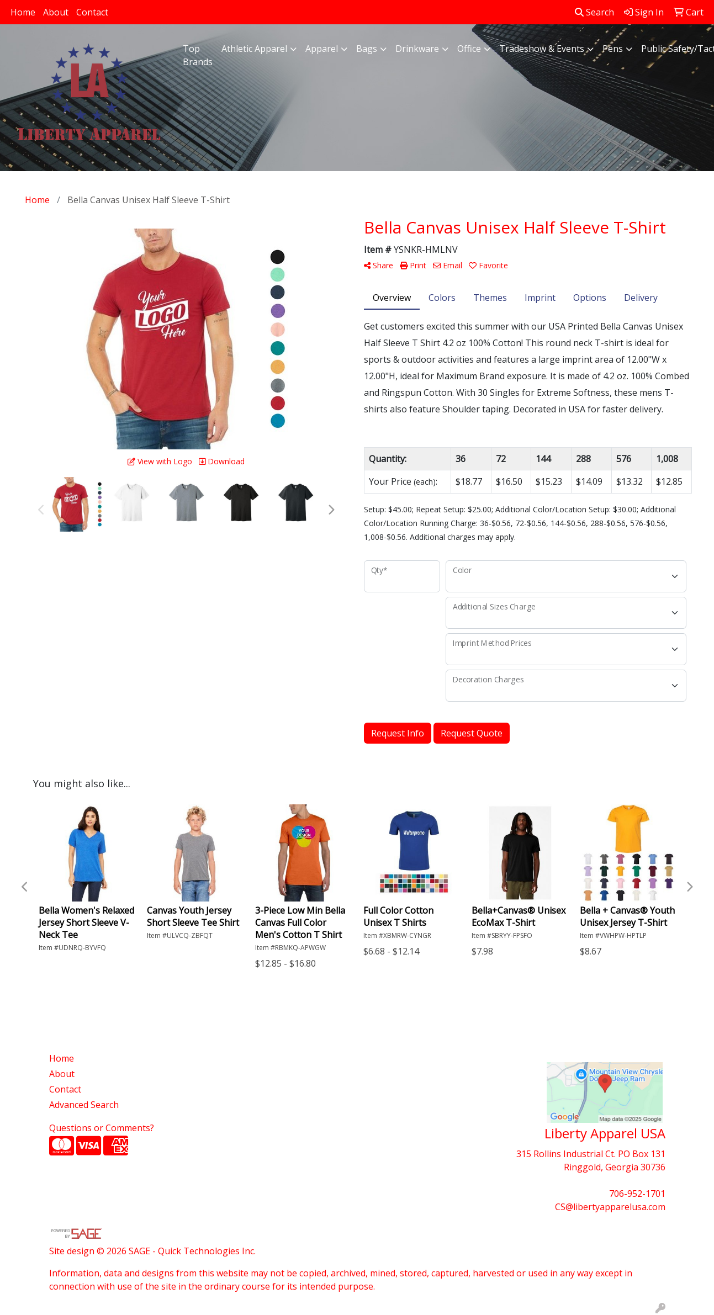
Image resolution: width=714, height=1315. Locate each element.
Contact (92, 12)
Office (469, 49)
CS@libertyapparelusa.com (610, 1207)
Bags (366, 49)
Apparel (321, 49)
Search (594, 12)
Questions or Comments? (101, 1128)
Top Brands (198, 55)
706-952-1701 (637, 1193)
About (55, 12)
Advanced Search (84, 1105)
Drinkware (417, 49)
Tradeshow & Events (541, 49)
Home (22, 12)
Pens (612, 49)
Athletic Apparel (254, 49)
